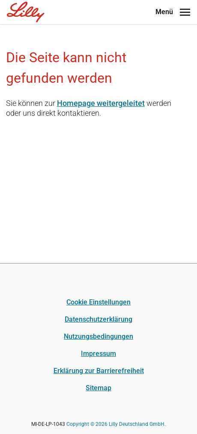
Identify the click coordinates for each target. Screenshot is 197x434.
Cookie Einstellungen (98, 302)
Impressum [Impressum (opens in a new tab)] (98, 354)
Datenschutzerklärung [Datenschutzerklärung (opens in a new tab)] (98, 319)
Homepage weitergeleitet (101, 103)
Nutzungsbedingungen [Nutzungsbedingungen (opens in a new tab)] (98, 336)
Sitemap (98, 388)
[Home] (26, 12)
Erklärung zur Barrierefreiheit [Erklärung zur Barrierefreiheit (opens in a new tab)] (99, 371)
